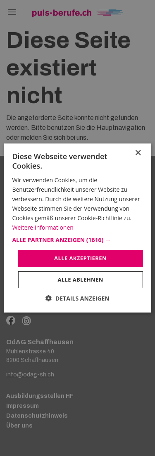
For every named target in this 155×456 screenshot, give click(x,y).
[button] (77, 240)
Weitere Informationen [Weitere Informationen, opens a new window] (42, 227)
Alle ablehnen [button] (80, 279)
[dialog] (77, 228)
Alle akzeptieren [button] (80, 258)
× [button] (138, 153)
